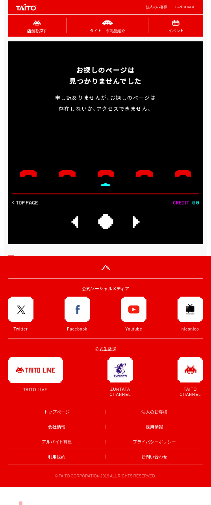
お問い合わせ (154, 456)
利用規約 (56, 456)
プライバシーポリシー (154, 441)
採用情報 (154, 426)
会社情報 (56, 426)
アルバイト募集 (57, 441)
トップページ (57, 411)
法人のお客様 (156, 6)
